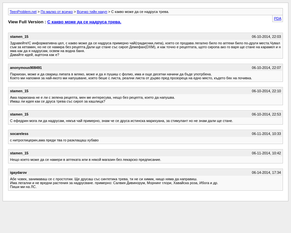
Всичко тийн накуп (92, 12)
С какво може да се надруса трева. (84, 21)
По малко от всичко (57, 12)
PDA (277, 18)
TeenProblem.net (23, 12)
